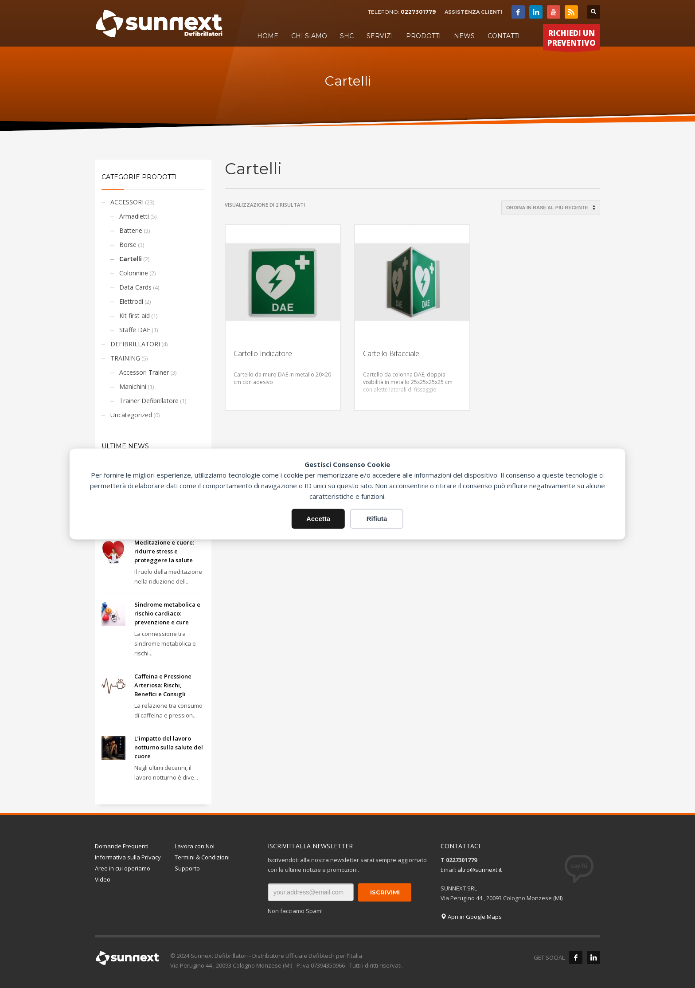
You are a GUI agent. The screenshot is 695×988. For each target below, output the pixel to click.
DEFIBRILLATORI (135, 344)
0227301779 (418, 11)
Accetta (318, 518)
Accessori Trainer (144, 372)
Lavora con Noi (195, 846)
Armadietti (134, 216)
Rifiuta (377, 518)
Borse (128, 244)
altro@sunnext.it (479, 870)
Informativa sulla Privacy (128, 857)
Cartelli (130, 259)
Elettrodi (131, 301)
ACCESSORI (127, 202)
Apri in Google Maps (471, 917)
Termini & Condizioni (202, 857)
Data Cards (135, 287)
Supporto (187, 868)
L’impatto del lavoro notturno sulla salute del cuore (168, 747)
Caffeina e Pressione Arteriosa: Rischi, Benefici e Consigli (162, 685)
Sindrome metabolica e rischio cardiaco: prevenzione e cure (167, 613)
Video (102, 879)
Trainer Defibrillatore (149, 400)
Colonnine (133, 273)
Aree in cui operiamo (122, 868)
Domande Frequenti (121, 846)
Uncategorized (131, 415)
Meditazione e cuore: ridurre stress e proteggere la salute (164, 551)
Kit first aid (134, 315)
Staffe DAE (134, 329)
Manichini (132, 386)
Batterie (130, 230)
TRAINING (125, 358)
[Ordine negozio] (550, 207)
